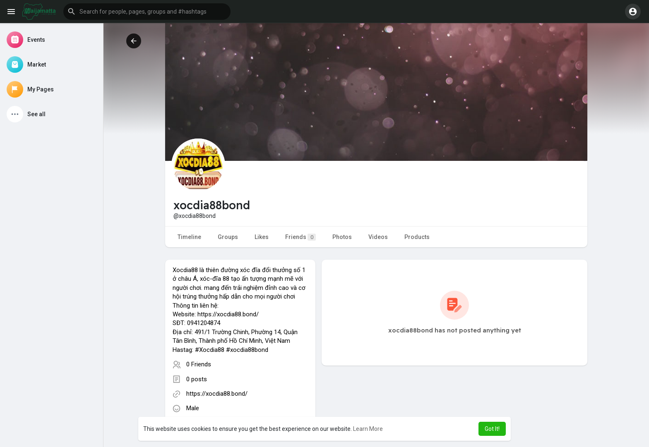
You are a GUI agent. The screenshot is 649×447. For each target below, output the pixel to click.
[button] (147, 11)
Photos (342, 237)
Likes (262, 237)
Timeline (189, 237)
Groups (228, 237)
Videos (378, 237)
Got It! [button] (492, 428)
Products (417, 237)
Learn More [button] (368, 428)
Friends (300, 237)
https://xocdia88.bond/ (217, 393)
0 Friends (198, 364)
